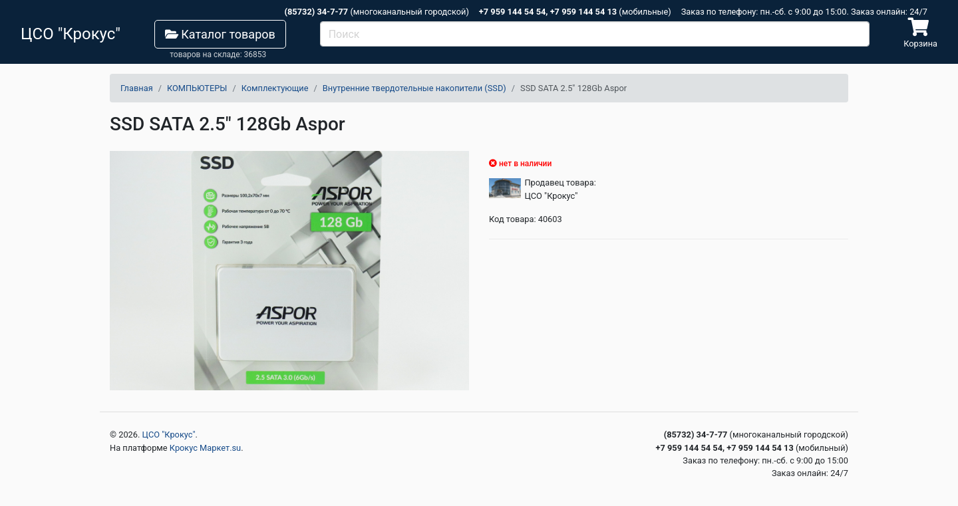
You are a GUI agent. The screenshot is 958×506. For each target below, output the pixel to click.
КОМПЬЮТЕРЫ (197, 88)
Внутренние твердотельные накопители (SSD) (414, 88)
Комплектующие (275, 88)
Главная (136, 88)
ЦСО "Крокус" (169, 435)
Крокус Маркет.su (205, 448)
